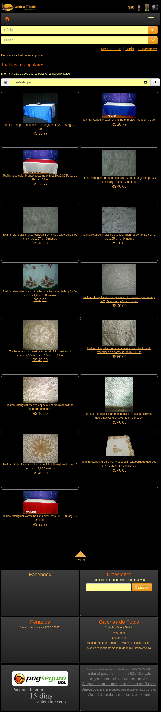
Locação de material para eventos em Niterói (119, 679)
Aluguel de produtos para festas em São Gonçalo (125, 689)
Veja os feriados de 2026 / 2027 (40, 627)
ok (153, 30)
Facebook (40, 574)
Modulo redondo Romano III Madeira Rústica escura (119, 643)
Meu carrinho (111, 49)
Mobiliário (119, 632)
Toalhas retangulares (31, 55)
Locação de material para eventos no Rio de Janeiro (108, 669)
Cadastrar (142, 587)
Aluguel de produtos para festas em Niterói (119, 694)
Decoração (8, 55)
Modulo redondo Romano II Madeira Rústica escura (119, 648)
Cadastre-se (147, 49)
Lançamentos (119, 637)
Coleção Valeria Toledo (119, 627)
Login (129, 49)
